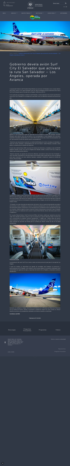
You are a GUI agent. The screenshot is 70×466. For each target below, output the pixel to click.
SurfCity (15, 53)
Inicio (4, 13)
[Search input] (58, 3)
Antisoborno (63, 13)
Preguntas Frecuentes (60, 351)
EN (64, 7)
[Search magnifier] (66, 3)
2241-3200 (11, 352)
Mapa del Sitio (62, 348)
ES (66, 7)
